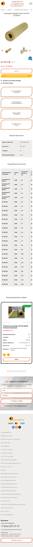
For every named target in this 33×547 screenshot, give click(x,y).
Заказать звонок (16, 540)
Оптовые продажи (7, 453)
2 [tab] (9, 371)
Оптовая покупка (8, 83)
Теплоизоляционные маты (9, 487)
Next (30, 50)
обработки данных (22, 405)
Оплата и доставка (7, 456)
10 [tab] (25, 371)
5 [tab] (15, 371)
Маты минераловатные (8, 480)
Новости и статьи (6, 466)
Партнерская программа (9, 460)
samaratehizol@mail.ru (8, 523)
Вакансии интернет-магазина (10, 439)
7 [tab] (19, 371)
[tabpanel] (16, 333)
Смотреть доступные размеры (12, 80)
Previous (2, 50)
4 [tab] (13, 371)
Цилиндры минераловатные (21, 9)
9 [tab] (23, 371)
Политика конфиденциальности (11, 463)
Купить (16, 359)
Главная (3, 9)
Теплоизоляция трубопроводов (11, 494)
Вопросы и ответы (6, 436)
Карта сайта (5, 511)
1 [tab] (8, 371)
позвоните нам (17, 4)
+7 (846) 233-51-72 (17, 2)
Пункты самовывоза (7, 514)
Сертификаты (5, 446)
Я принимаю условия (16, 406)
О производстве (6, 432)
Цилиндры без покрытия (8, 477)
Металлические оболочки (9, 497)
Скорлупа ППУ (5, 501)
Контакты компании (7, 508)
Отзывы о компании (7, 449)
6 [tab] (17, 371)
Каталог (9, 9)
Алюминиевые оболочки (8, 490)
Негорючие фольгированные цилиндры (13, 504)
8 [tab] (21, 371)
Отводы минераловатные (9, 484)
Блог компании (5, 442)
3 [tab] (11, 371)
